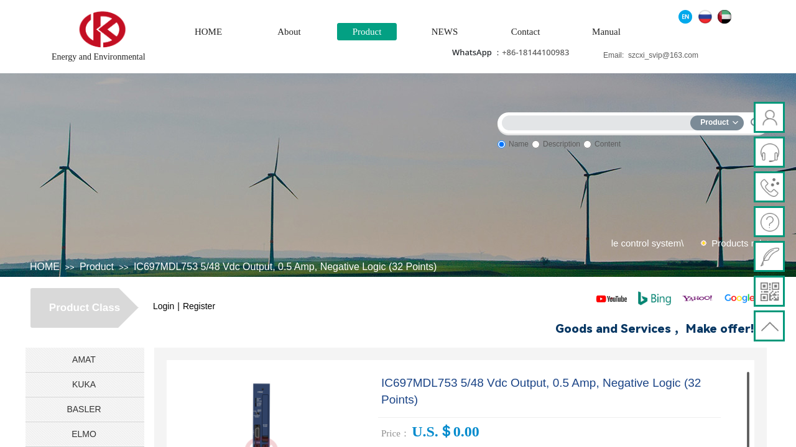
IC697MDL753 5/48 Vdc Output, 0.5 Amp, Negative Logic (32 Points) (285, 266)
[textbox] (599, 120)
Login (163, 306)
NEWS (445, 32)
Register (199, 306)
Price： (395, 433)
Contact (525, 32)
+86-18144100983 (535, 52)
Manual (606, 32)
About (289, 32)
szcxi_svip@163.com (663, 55)
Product (367, 32)
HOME (208, 32)
